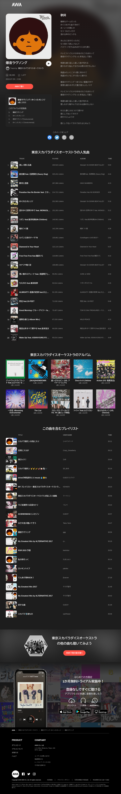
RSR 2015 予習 (24, 550)
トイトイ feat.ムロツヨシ (83, 410)
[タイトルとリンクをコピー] (64, 137)
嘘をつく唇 (23, 229)
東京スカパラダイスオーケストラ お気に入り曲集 (37, 496)
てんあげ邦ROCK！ (26, 578)
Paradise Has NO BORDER (90, 192)
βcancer (66, 577)
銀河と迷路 (23, 183)
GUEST (66, 514)
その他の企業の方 (40, 765)
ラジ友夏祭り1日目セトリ (28, 505)
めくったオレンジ (19, 116)
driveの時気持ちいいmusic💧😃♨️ (32, 478)
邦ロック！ (22, 460)
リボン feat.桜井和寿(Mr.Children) (33, 219)
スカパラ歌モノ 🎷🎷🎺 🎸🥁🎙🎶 (32, 469)
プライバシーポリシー (63, 780)
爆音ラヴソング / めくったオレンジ (31, 100)
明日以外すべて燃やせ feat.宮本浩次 (34, 328)
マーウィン (66, 496)
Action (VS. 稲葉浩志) (106, 381)
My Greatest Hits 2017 (27, 587)
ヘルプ (14, 756)
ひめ (64, 459)
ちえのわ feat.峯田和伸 (28, 283)
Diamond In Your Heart (29, 247)
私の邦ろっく (23, 559)
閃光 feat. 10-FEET (87, 301)
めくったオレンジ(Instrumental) (23, 122)
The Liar (37, 410)
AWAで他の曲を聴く (74, 653)
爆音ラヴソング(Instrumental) (23, 119)
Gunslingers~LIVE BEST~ (89, 238)
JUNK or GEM (85, 274)
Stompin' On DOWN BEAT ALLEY (92, 165)
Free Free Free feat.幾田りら (31, 256)
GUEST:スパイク (69, 478)
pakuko (65, 568)
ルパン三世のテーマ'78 (28, 238)
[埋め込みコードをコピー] (71, 137)
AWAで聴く (19, 86)
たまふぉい (67, 559)
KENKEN (66, 487)
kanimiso (66, 550)
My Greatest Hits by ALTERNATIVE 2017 (35, 541)
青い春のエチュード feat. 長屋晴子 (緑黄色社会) (38, 274)
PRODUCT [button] (17, 740)
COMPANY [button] (40, 740)
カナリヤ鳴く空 (25, 265)
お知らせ (15, 752)
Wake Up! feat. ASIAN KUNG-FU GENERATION (39, 338)
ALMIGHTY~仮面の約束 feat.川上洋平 (93, 292)
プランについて (17, 749)
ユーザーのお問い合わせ (42, 756)
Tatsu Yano (67, 523)
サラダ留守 (67, 587)
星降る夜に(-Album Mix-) (29, 319)
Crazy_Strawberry (69, 450)
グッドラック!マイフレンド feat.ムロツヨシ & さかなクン (15, 383)
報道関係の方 (39, 759)
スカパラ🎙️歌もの (25, 614)
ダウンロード (16, 745)
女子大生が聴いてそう (27, 523)
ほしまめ (66, 468)
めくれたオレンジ (26, 201)
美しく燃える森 (25, 165)
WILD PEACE (85, 319)
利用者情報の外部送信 (81, 780)
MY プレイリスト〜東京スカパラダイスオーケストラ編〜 (40, 487)
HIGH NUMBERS (86, 183)
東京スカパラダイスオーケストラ (31, 68)
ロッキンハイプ (24, 569)
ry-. (64, 541)
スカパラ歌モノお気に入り (28, 441)
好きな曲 (21, 605)
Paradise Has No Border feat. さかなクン (36, 192)
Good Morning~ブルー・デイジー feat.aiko (36, 310)
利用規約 (50, 780)
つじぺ (65, 505)
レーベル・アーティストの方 (43, 762)
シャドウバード (68, 441)
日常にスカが (23, 450)
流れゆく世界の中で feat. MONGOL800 (35, 210)
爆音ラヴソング (24, 532)
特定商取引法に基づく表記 (101, 780)
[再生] (48, 63)
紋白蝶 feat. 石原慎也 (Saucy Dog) (33, 174)
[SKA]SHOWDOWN (38, 381)
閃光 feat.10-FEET (26, 301)
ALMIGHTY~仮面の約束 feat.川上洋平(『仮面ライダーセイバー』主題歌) (47, 292)
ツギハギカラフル (86, 283)
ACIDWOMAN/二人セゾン (28, 514)
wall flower (66, 614)
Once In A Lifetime (83, 381)
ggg (64, 532)
